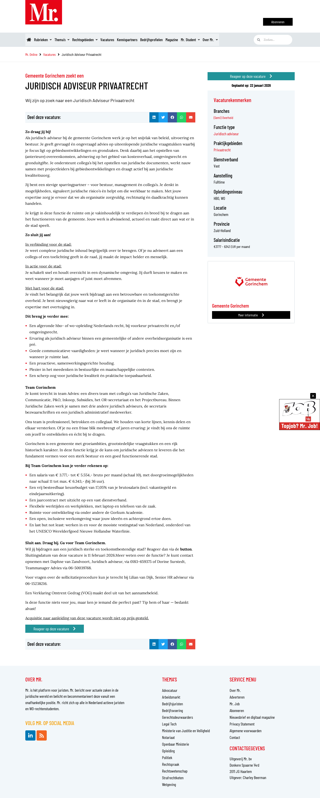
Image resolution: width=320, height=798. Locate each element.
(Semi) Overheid (223, 117)
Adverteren (237, 697)
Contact (235, 737)
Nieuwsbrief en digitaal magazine (252, 717)
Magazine (194, 39)
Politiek (167, 757)
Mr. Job (235, 703)
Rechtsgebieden (94, 39)
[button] (154, 117)
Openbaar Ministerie (175, 744)
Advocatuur (169, 690)
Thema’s (68, 39)
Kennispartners (143, 39)
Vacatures (119, 39)
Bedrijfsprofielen (171, 39)
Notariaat (168, 737)
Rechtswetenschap (175, 770)
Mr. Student (216, 39)
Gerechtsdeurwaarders (177, 717)
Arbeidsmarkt (171, 697)
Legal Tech (169, 723)
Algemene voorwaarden (245, 730)
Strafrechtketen (172, 777)
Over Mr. (238, 39)
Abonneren (237, 710)
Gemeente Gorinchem (232, 305)
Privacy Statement (242, 723)
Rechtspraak (170, 764)
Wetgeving (169, 784)
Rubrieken (46, 39)
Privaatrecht (222, 149)
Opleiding (168, 750)
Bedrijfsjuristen (172, 703)
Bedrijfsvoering (172, 710)
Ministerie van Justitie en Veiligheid (186, 730)
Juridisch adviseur (226, 133)
